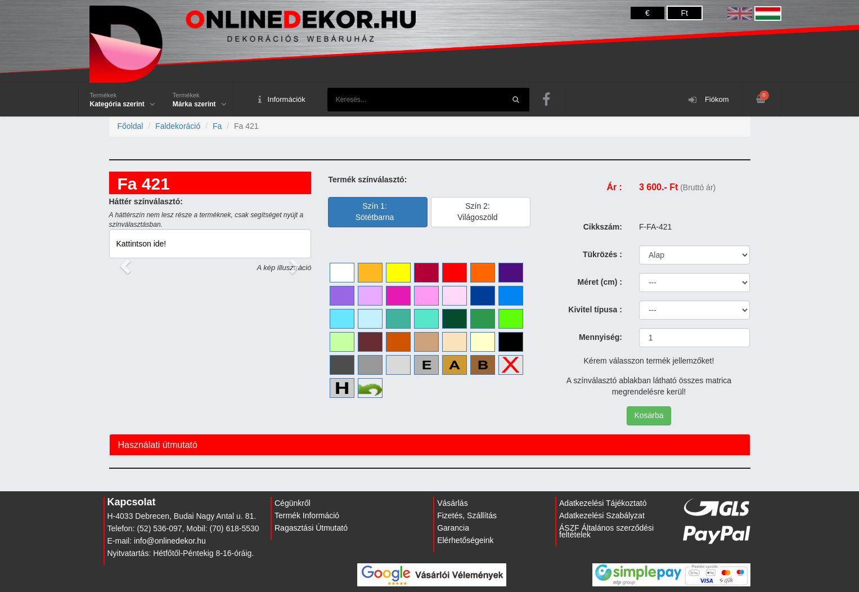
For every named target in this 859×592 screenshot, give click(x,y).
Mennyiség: (600, 337)
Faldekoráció (177, 126)
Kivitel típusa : (595, 309)
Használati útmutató (157, 445)
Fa (217, 126)
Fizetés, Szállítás (467, 515)
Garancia (453, 527)
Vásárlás (452, 503)
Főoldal (130, 126)
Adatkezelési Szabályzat (602, 515)
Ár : (614, 187)
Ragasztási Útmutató (311, 527)
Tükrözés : (602, 254)
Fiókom (708, 99)
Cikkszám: (602, 226)
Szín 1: (375, 211)
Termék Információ (307, 515)
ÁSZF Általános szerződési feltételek (606, 531)
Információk (281, 99)
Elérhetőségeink (465, 540)
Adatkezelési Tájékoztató (602, 503)
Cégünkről (293, 503)
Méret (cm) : (600, 281)
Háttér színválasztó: (146, 201)
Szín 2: (477, 211)
